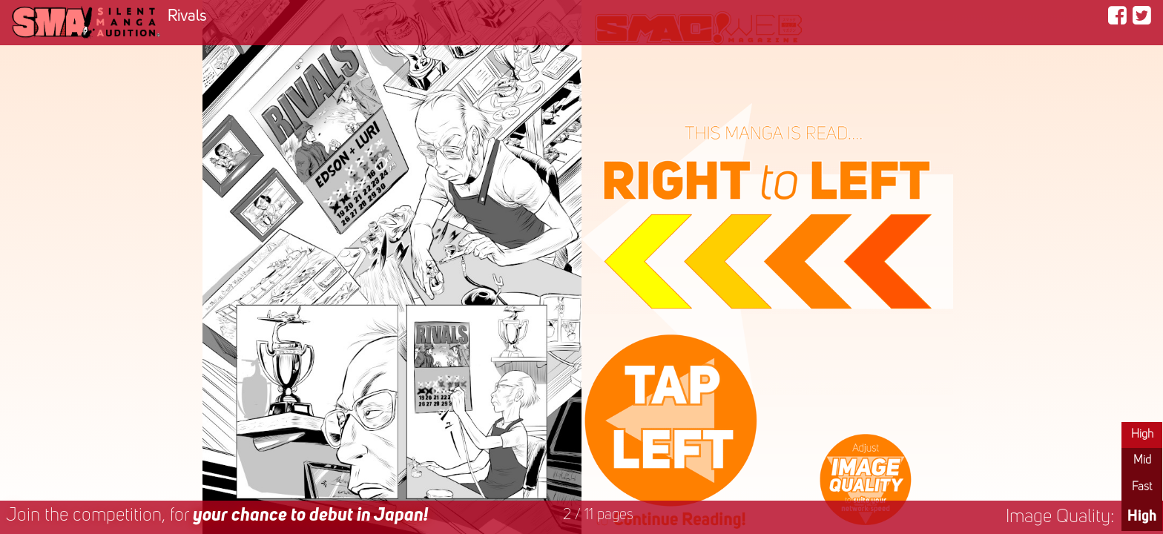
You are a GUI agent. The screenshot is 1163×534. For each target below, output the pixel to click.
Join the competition (217, 516)
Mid (1142, 461)
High (1142, 435)
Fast (1142, 487)
